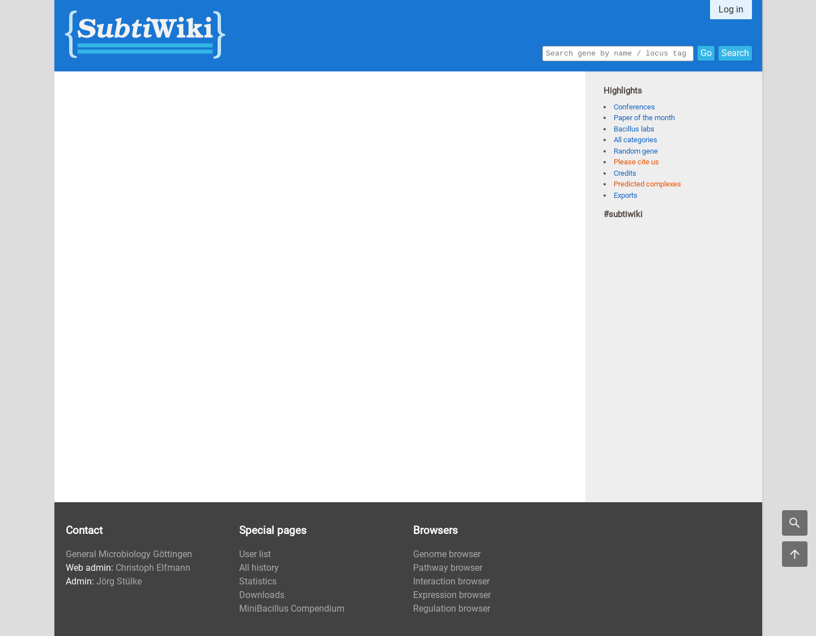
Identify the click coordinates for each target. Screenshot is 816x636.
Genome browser (447, 554)
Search (735, 52)
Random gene (636, 151)
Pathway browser (447, 567)
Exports (626, 195)
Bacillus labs (634, 129)
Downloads (261, 595)
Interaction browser (451, 581)
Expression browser (452, 595)
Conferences (634, 107)
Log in (731, 9)
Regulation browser (451, 608)
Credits (625, 173)
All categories (635, 139)
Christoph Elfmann (153, 567)
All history (259, 567)
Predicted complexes (647, 184)
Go (706, 52)
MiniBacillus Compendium (292, 608)
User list (255, 554)
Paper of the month (644, 117)
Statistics (258, 581)
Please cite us (636, 162)
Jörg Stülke (119, 581)
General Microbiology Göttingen (129, 554)
